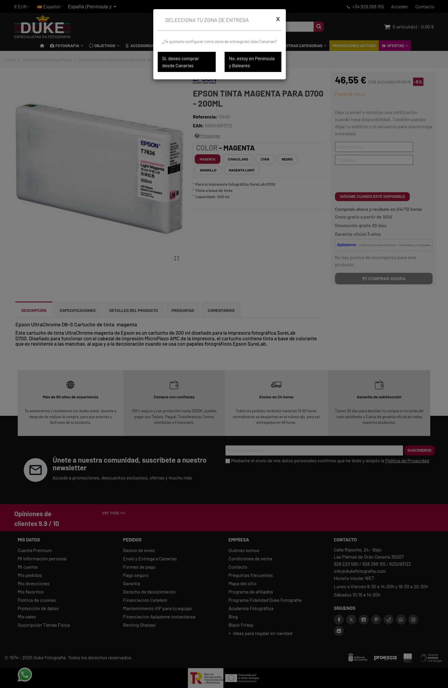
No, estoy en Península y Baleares (252, 61)
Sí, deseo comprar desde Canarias (180, 61)
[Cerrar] (278, 18)
